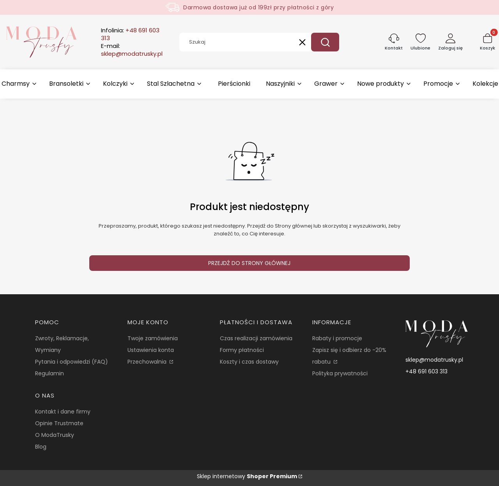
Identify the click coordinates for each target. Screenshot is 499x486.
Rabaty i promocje (337, 338)
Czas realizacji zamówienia (256, 338)
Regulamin (49, 373)
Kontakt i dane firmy (62, 411)
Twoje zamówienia (152, 338)
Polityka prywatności (340, 373)
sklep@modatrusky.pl (434, 360)
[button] (325, 42)
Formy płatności (242, 350)
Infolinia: (130, 34)
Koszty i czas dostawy (249, 362)
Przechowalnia (147, 362)
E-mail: (132, 50)
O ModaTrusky (54, 435)
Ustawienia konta (150, 350)
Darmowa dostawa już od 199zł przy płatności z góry (258, 7)
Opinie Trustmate (59, 423)
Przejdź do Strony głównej (249, 263)
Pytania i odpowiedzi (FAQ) (71, 362)
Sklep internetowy (247, 476)
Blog (40, 447)
